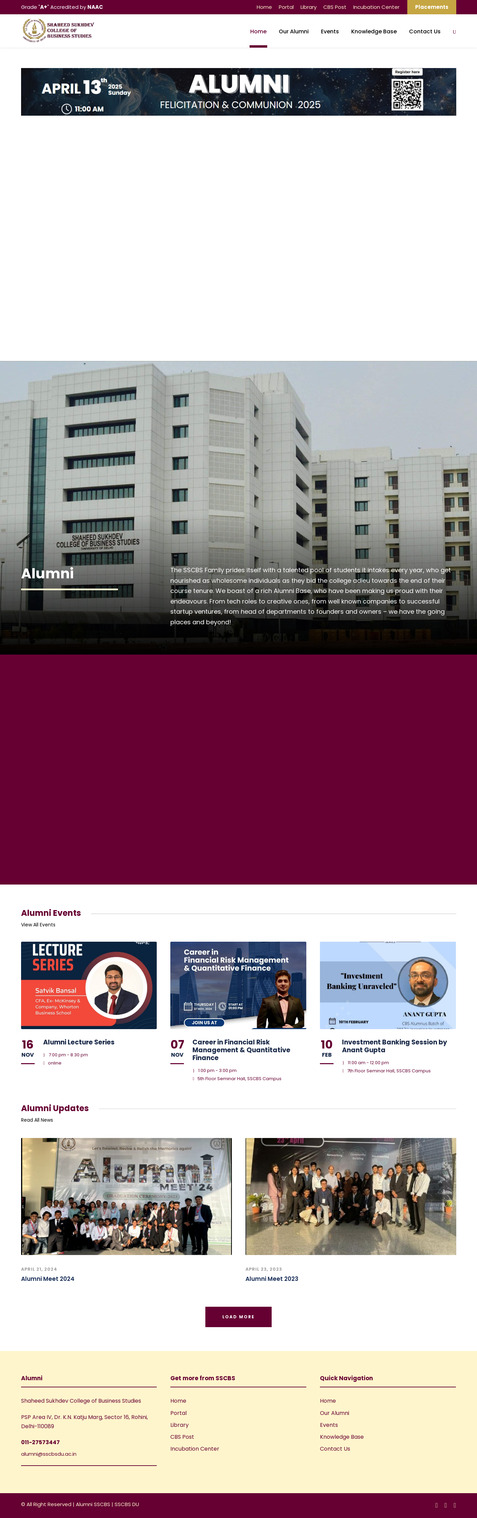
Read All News (37, 1120)
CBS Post (334, 7)
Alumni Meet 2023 (272, 1279)
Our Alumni (294, 31)
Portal (286, 7)
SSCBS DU (127, 1504)
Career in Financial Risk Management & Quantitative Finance (241, 1050)
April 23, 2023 (263, 1269)
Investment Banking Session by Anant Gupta (394, 1046)
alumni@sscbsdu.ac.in (48, 1453)
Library (309, 7)
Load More (238, 1317)
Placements (431, 7)
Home (264, 7)
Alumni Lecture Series (79, 1042)
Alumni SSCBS (94, 1504)
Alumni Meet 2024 (47, 1279)
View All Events (38, 924)
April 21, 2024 (39, 1269)
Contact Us (425, 31)
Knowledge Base (374, 31)
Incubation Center (376, 7)
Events (330, 31)
